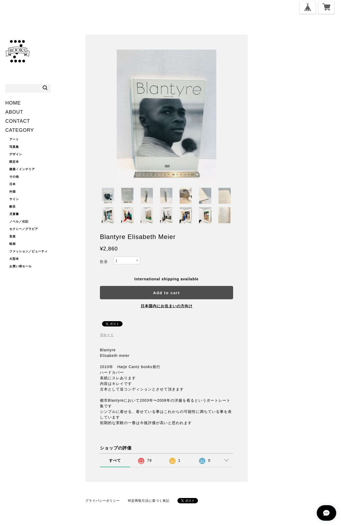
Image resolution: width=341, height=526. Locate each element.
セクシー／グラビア (23, 228)
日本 (12, 184)
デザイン (15, 154)
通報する (107, 335)
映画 (12, 243)
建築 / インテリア (22, 169)
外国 (12, 191)
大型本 (14, 258)
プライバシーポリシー (102, 501)
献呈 (12, 206)
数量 (104, 262)
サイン (14, 199)
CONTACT (17, 121)
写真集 (14, 146)
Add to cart (166, 292)
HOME (13, 103)
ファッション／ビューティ (28, 251)
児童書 (14, 214)
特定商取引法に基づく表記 (148, 501)
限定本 (14, 161)
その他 (14, 176)
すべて (115, 460)
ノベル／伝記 (19, 221)
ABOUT (14, 112)
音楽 (12, 236)
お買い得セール (20, 266)
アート (14, 139)
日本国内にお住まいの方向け (167, 306)
